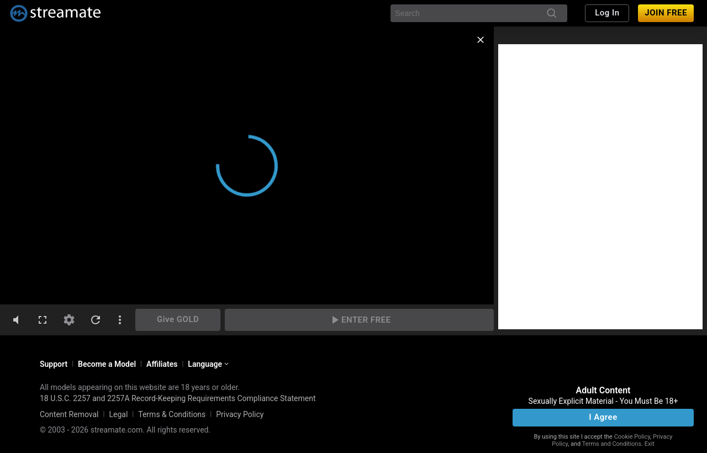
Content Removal (69, 414)
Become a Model (107, 364)
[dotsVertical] (119, 319)
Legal (118, 414)
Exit (650, 443)
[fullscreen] (42, 320)
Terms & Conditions (171, 414)
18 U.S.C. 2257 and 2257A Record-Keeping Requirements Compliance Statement (178, 398)
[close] (480, 40)
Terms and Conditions (611, 443)
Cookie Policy (632, 436)
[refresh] (95, 320)
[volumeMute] (16, 320)
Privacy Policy (239, 414)
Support (53, 364)
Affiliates (161, 364)
